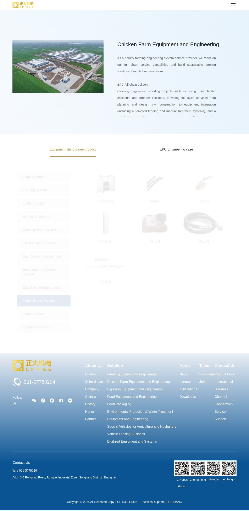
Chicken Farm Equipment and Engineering (138, 382)
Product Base (224, 374)
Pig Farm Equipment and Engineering (135, 389)
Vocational (207, 374)
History (90, 404)
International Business (224, 385)
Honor (89, 411)
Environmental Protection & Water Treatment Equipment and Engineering (140, 415)
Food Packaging (119, 404)
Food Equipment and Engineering (132, 396)
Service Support (220, 415)
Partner (90, 419)
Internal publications (188, 385)
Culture (90, 396)
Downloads (187, 396)
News (184, 365)
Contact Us (225, 365)
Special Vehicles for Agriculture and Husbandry (141, 426)
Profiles (90, 374)
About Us (94, 365)
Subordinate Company (94, 385)
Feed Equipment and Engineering (132, 374)
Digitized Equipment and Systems (132, 441)
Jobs (202, 382)
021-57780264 (33, 382)
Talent (205, 365)
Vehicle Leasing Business (126, 434)
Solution (115, 365)
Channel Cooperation (224, 400)
